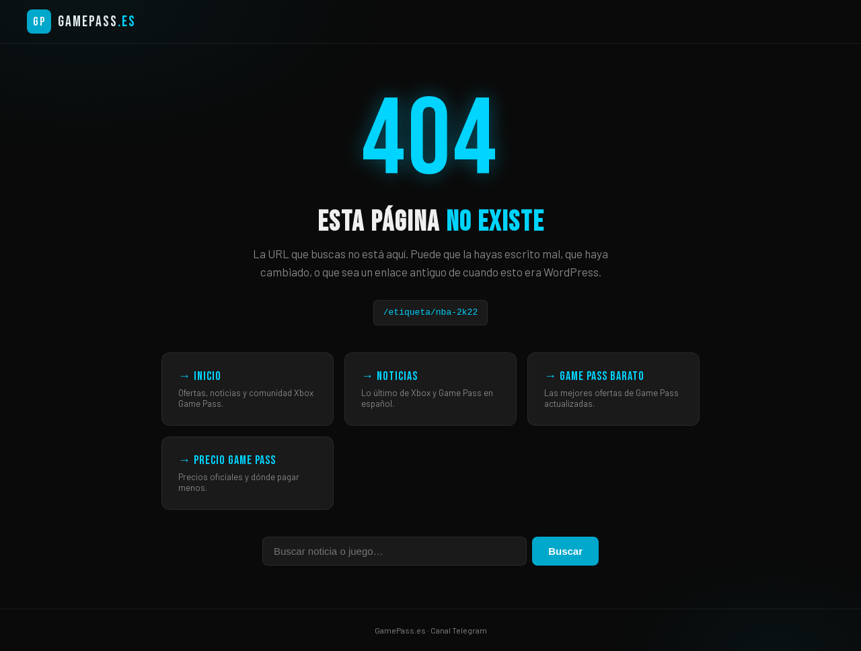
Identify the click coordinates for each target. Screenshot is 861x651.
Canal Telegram (458, 630)
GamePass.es (400, 630)
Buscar (565, 551)
